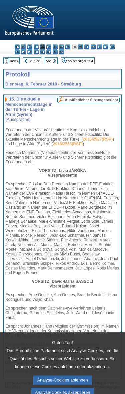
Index (14, 61)
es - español (23, 46)
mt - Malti (112, 46)
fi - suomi (55, 51)
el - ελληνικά (55, 46)
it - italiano (86, 46)
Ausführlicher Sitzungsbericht (91, 100)
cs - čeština (29, 46)
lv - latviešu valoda (93, 46)
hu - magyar (105, 46)
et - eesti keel (48, 46)
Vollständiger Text (80, 61)
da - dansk (36, 46)
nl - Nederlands (17, 51)
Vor (48, 61)
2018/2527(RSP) (98, 139)
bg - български (17, 46)
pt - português (29, 51)
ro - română (36, 51)
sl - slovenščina (48, 51)
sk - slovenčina (42, 51)
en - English (61, 46)
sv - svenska (61, 51)
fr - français (67, 46)
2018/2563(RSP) (68, 144)
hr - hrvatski (80, 46)
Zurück (35, 61)
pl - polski (23, 51)
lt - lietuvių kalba (99, 46)
